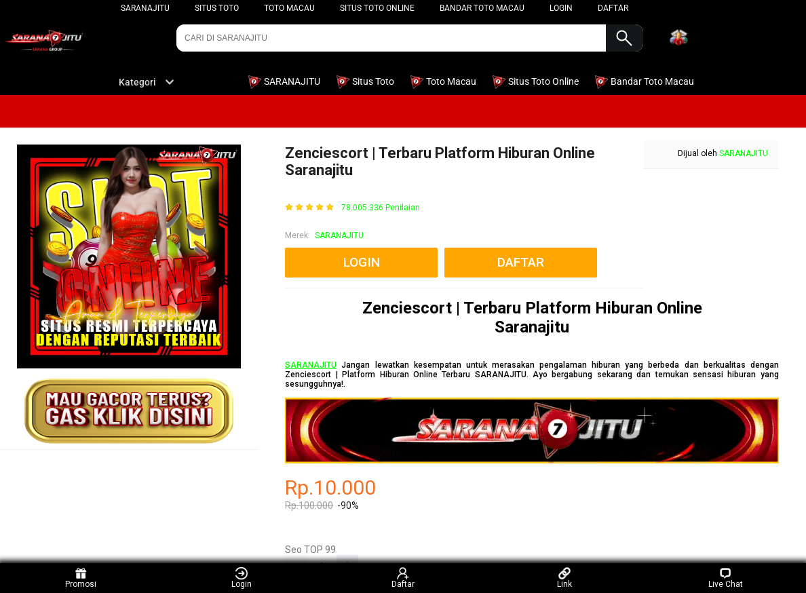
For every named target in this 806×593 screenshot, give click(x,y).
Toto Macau (289, 8)
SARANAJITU (145, 8)
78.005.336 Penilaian (380, 208)
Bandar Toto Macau (482, 8)
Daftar (403, 578)
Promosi (80, 578)
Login (241, 578)
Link (564, 578)
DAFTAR (613, 8)
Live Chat (725, 578)
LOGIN (561, 8)
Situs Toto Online (377, 8)
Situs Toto (217, 8)
